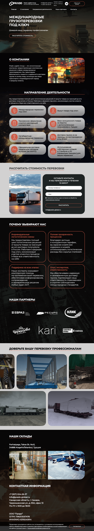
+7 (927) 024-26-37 (46, 4)
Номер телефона (54, 188)
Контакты (73, 9)
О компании (24, 9)
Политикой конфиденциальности (38, 528)
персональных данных (52, 200)
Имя (49, 194)
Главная (13, 9)
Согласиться (77, 526)
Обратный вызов (77, 3)
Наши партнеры (61, 9)
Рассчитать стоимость (22, 36)
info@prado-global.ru (47, 3)
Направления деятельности (42, 9)
